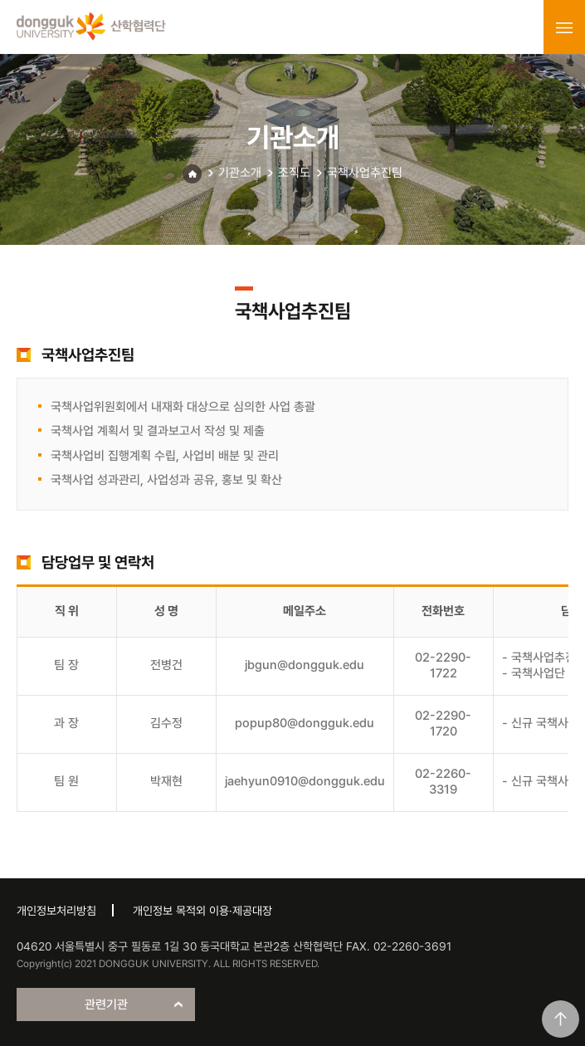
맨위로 (560, 1019)
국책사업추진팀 (364, 172)
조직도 (294, 172)
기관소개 (239, 172)
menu (564, 27)
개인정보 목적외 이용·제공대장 (202, 910)
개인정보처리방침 (56, 910)
